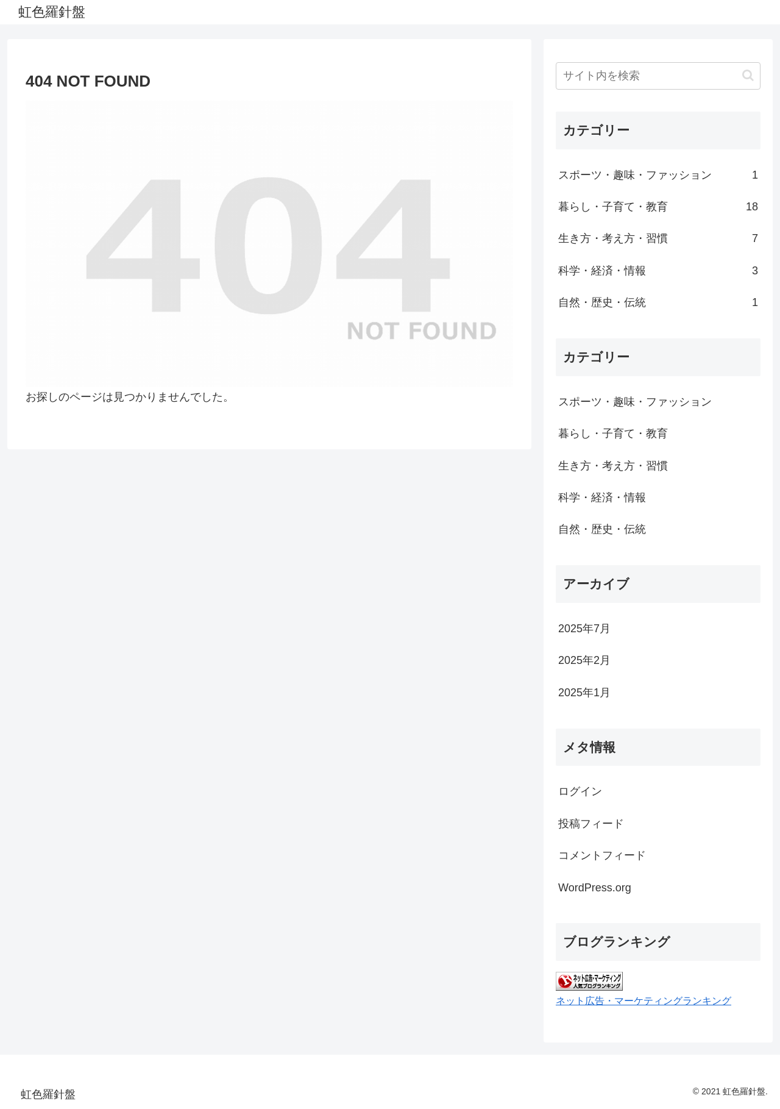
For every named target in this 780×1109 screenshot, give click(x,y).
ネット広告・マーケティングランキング (643, 1000)
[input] (658, 76)
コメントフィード (602, 855)
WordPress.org (594, 888)
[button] (748, 75)
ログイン (580, 791)
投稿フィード (591, 824)
